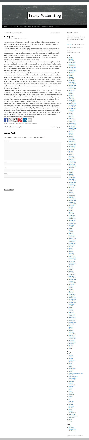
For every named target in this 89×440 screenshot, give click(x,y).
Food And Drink (72, 378)
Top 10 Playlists (72, 412)
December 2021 (72, 143)
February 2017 (72, 235)
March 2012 (71, 332)
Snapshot (71, 402)
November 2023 (72, 105)
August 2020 (71, 167)
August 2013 (71, 304)
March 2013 (71, 312)
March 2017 (71, 233)
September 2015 (72, 263)
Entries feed (71, 427)
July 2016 (71, 246)
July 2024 (71, 92)
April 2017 (71, 231)
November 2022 (72, 125)
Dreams (70, 371)
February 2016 (72, 254)
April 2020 (71, 174)
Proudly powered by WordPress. (76, 435)
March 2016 (71, 253)
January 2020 (71, 179)
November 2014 (72, 279)
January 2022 (71, 141)
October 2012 (72, 320)
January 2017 (71, 236)
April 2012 (71, 330)
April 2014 (71, 291)
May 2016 (71, 250)
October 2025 (72, 69)
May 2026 (71, 57)
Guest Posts (71, 381)
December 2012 (72, 317)
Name (5, 162)
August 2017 (71, 225)
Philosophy (71, 393)
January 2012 (71, 335)
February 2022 (72, 139)
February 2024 (72, 100)
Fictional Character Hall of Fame (76, 373)
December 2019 (72, 180)
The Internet (71, 406)
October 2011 (72, 340)
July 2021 (71, 151)
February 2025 (72, 80)
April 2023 (71, 116)
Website (6, 173)
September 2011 (72, 342)
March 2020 (71, 176)
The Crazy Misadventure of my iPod (13, 32)
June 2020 (71, 171)
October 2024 (72, 87)
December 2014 (72, 277)
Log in (70, 425)
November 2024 (72, 85)
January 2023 (71, 121)
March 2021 (71, 156)
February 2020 (72, 177)
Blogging (71, 358)
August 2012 (71, 324)
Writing (70, 421)
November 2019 (72, 182)
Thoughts (71, 411)
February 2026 (72, 62)
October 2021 (72, 146)
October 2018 (72, 202)
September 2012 (72, 322)
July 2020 (71, 169)
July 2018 (71, 207)
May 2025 (71, 75)
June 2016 (71, 248)
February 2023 (72, 120)
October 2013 (72, 300)
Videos (70, 419)
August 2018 (71, 205)
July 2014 (71, 286)
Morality (70, 388)
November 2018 (72, 200)
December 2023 (72, 103)
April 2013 (71, 310)
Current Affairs (72, 368)
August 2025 (71, 72)
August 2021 (71, 149)
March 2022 (71, 138)
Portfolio (16, 26)
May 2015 (71, 269)
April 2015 (71, 271)
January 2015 (71, 276)
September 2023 (72, 108)
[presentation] (17, 182)
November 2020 (72, 162)
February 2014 (72, 294)
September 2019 (72, 185)
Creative (70, 366)
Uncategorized (20, 123)
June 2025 (71, 74)
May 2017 (71, 230)
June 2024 (71, 93)
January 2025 (71, 82)
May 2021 (71, 152)
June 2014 (71, 287)
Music (70, 389)
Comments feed (72, 429)
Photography (71, 394)
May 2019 (71, 190)
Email (5, 168)
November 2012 (72, 319)
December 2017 (72, 218)
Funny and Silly (72, 379)
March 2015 (71, 273)
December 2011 (72, 337)
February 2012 (72, 333)
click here (69, 44)
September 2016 (72, 243)
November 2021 (72, 144)
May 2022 (71, 134)
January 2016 (71, 256)
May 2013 (71, 309)
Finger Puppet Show (25, 26)
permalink (34, 123)
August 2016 (71, 245)
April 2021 (71, 154)
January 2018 (71, 217)
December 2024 (72, 83)
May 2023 (71, 115)
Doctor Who (71, 370)
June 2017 (71, 228)
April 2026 (71, 59)
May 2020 (71, 172)
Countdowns (71, 365)
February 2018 (72, 215)
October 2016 (72, 241)
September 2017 (72, 223)
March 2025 (71, 78)
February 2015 (72, 274)
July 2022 (71, 131)
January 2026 (71, 64)
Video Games (72, 417)
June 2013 (71, 307)
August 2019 (71, 187)
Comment (6, 141)
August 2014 (71, 284)
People (70, 391)
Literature (71, 383)
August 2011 (71, 343)
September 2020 (72, 166)
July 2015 (71, 266)
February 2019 (72, 195)
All (16, 123)
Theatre (70, 409)
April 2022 (71, 136)
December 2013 (72, 297)
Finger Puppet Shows (73, 376)
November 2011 (72, 338)
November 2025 (72, 67)
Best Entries (71, 356)
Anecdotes (71, 355)
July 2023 (71, 111)
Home (5, 26)
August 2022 (71, 129)
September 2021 (72, 148)
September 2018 (72, 203)
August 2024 (71, 90)
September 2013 (72, 302)
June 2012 (71, 327)
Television (71, 404)
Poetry (70, 398)
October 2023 (72, 106)
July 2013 (71, 305)
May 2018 (71, 210)
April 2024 (71, 97)
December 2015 (72, 258)
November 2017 (72, 220)
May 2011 (71, 348)
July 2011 (71, 345)
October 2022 (72, 126)
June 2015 (71, 268)
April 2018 (71, 212)
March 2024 (71, 98)
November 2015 (72, 259)
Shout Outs (71, 401)
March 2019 (71, 194)
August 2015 (71, 264)
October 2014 (72, 281)
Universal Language (56, 32)
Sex (69, 399)
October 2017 (72, 222)
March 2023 (71, 118)
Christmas (71, 361)
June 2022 (71, 133)
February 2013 (72, 314)
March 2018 (71, 213)
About (10, 26)
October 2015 (72, 261)
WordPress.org (72, 430)
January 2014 (71, 296)
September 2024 (72, 88)
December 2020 (72, 161)
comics (70, 363)
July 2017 (71, 226)
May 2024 (71, 95)
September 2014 (72, 282)
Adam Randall (23, 38)
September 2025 (72, 70)
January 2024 (71, 102)
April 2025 (71, 77)
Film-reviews (71, 374)
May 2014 (71, 289)
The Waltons (71, 407)
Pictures (70, 396)
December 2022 (72, 123)
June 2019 (71, 189)
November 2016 (72, 240)
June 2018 (71, 208)
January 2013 (71, 315)
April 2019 (71, 192)
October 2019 (72, 184)
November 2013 (72, 299)
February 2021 (72, 157)
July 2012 (71, 325)
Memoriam (71, 386)
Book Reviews (36, 26)
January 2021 (71, 159)
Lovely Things (72, 384)
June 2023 (71, 113)
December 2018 (72, 199)
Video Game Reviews (47, 26)
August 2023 (71, 110)
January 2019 (71, 197)
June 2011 (71, 347)
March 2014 (71, 292)
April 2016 (71, 251)
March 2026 (71, 60)
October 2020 (72, 164)
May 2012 (71, 328)
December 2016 (72, 238)
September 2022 (72, 128)
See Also (57, 26)
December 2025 (72, 65)
